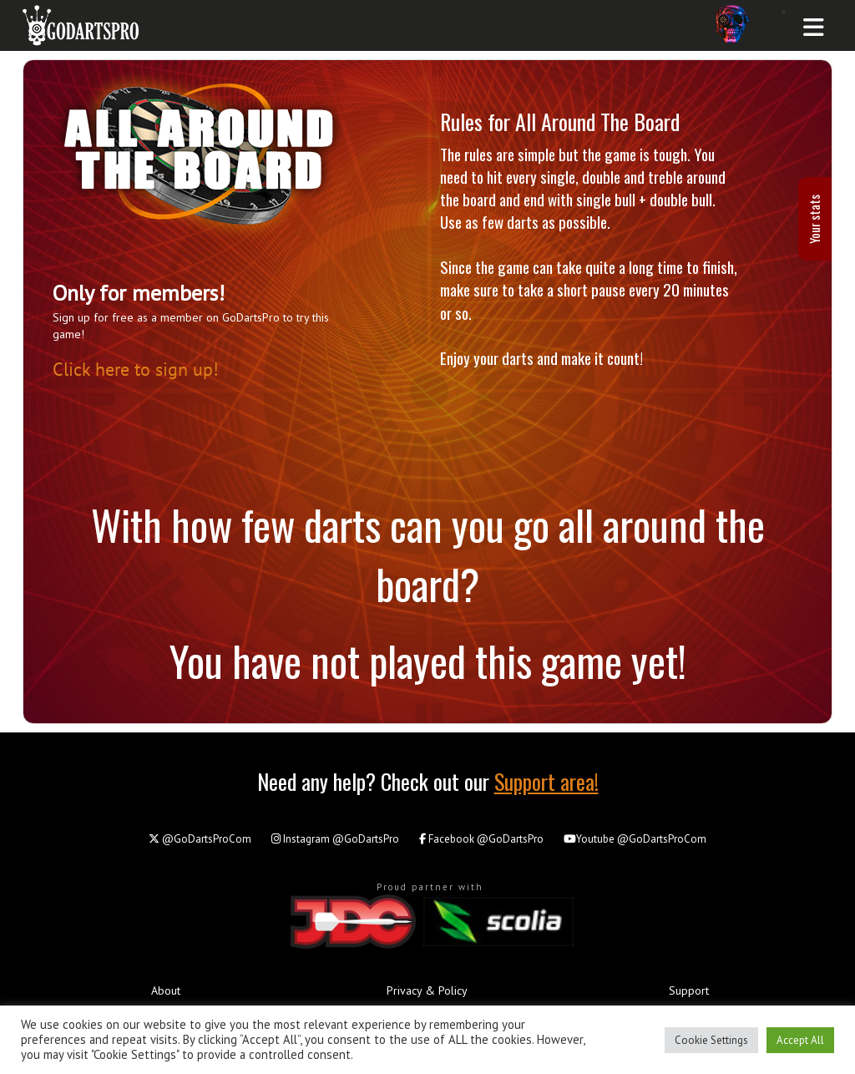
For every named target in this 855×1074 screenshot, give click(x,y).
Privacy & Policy (427, 990)
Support (689, 990)
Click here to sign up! (136, 369)
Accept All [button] (800, 1040)
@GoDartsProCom (200, 839)
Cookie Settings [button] (711, 1040)
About (165, 990)
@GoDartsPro (335, 839)
